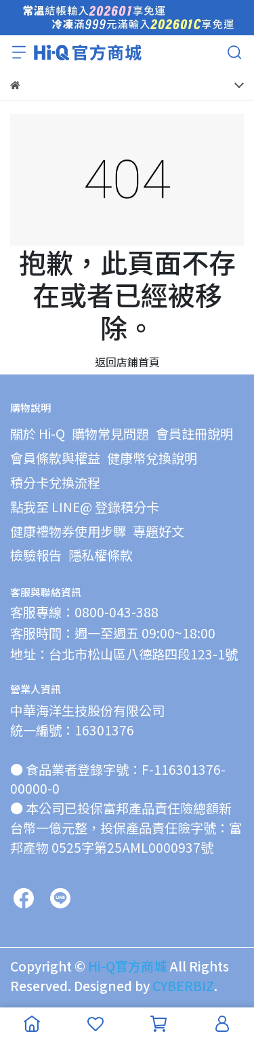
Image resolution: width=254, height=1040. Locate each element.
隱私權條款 (100, 554)
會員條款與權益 (55, 457)
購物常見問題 (110, 433)
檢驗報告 (36, 554)
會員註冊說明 (194, 433)
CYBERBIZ (183, 985)
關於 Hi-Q (37, 433)
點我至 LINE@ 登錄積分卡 (84, 506)
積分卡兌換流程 (55, 482)
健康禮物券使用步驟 (68, 531)
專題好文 (158, 531)
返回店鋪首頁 (127, 361)
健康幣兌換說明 (152, 457)
